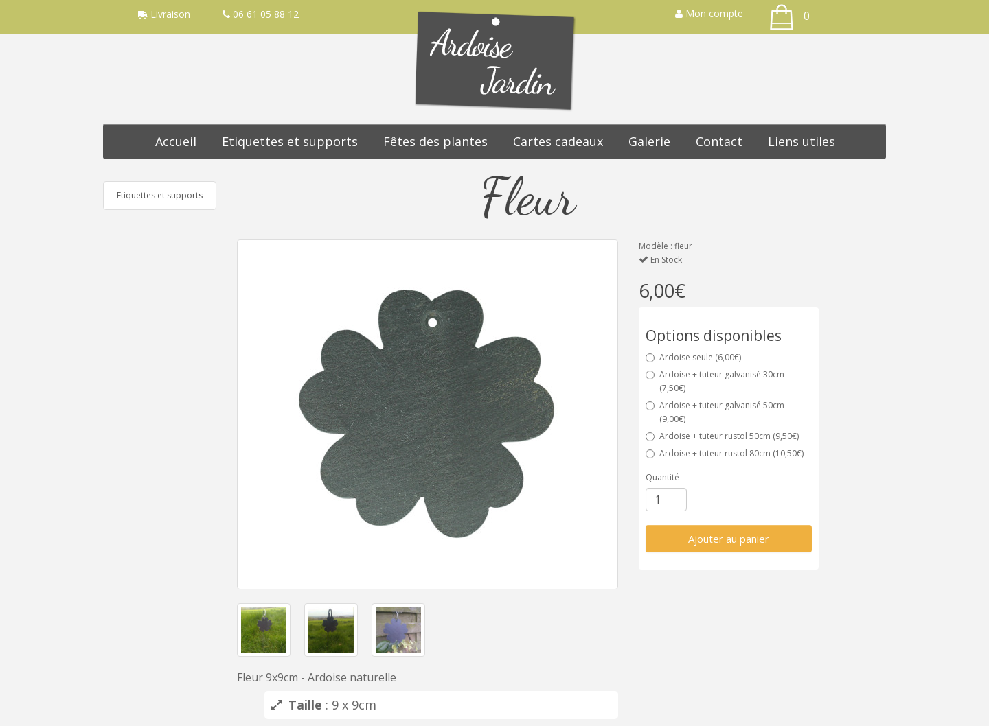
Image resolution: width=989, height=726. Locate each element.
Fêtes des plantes (435, 141)
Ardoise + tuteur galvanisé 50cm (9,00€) (715, 412)
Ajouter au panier (728, 539)
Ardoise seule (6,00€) (693, 357)
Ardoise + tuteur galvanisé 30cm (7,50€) (715, 381)
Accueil (175, 141)
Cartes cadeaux (558, 141)
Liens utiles (801, 141)
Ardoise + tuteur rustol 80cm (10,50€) (725, 453)
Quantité (662, 477)
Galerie (649, 141)
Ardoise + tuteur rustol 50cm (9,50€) (722, 436)
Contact (719, 141)
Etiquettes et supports (290, 141)
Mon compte (709, 13)
